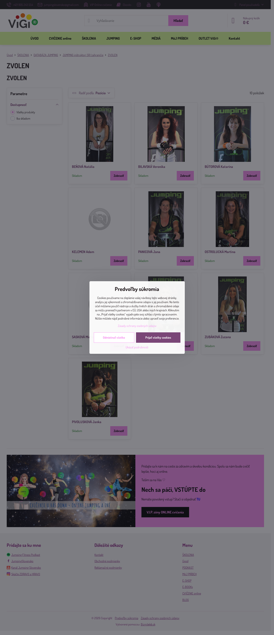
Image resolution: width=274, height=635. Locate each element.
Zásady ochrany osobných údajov (137, 326)
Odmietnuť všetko (114, 337)
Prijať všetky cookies (158, 337)
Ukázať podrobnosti (137, 347)
